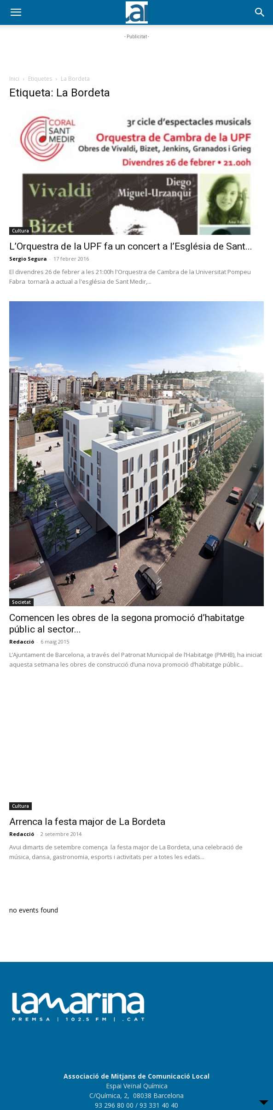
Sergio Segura (28, 258)
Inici (14, 79)
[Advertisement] (136, 53)
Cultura (20, 230)
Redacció (21, 641)
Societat (21, 602)
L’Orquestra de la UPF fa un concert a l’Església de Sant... (130, 246)
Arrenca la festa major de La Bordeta (87, 821)
